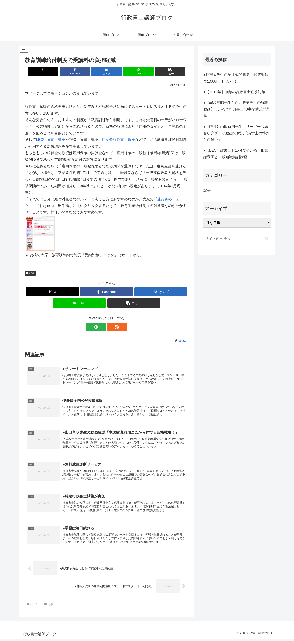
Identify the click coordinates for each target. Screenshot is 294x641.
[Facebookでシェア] (79, 71)
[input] (237, 238)
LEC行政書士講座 (50, 140)
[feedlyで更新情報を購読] (102, 327)
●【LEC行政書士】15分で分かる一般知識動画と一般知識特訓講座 (235, 153)
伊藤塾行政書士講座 (118, 140)
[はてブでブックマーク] (107, 71)
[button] (161, 71)
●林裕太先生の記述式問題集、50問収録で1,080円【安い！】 (235, 78)
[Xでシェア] (52, 71)
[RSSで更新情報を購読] (111, 327)
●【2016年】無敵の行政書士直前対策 (234, 92)
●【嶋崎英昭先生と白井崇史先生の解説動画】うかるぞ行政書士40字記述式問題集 (236, 109)
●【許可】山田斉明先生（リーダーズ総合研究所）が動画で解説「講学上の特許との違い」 (236, 133)
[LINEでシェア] (134, 71)
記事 (30, 273)
